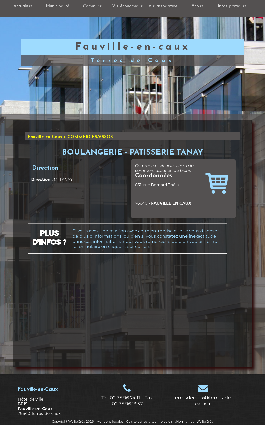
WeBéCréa (76, 421)
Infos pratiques (232, 6)
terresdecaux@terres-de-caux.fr (202, 401)
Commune (92, 6)
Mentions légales (110, 421)
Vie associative (162, 6)
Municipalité (57, 6)
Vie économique (127, 6)
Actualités (23, 6)
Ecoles (197, 6)
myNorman (180, 421)
